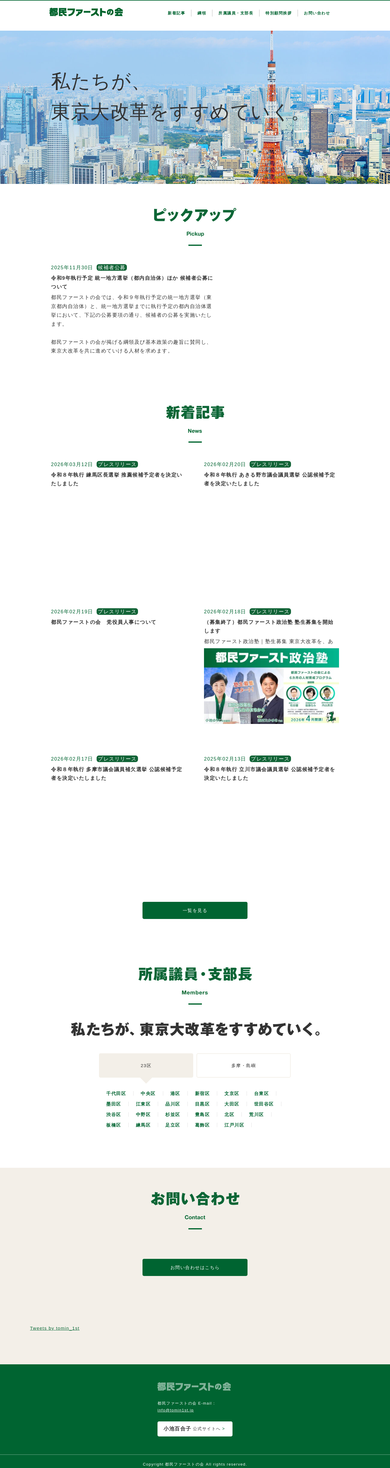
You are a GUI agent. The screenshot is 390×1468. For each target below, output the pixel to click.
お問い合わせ (317, 13)
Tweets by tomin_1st (55, 1328)
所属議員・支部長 (235, 13)
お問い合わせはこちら (195, 1267)
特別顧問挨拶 (279, 13)
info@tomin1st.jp (176, 1410)
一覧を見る (195, 910)
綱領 (201, 13)
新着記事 (176, 13)
